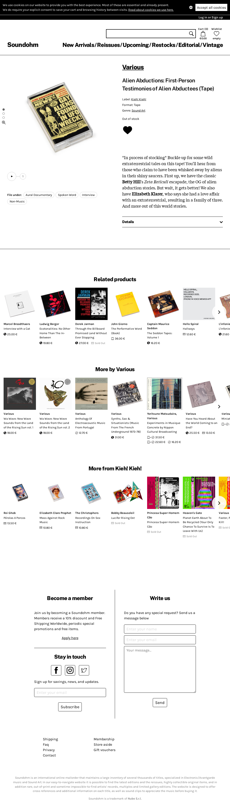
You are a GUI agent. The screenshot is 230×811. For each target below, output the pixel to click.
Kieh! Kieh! (138, 99)
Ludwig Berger (49, 324)
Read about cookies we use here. (151, 10)
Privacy (49, 750)
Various (133, 67)
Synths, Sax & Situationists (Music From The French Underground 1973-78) (126, 425)
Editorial (189, 45)
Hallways (189, 328)
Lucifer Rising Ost (123, 517)
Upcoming (136, 45)
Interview (88, 195)
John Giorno (119, 324)
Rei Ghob (10, 513)
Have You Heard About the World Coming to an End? (201, 423)
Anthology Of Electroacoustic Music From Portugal (90, 423)
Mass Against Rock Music (52, 520)
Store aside (103, 744)
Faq (46, 744)
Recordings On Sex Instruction (87, 520)
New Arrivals (78, 45)
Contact (49, 755)
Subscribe (70, 706)
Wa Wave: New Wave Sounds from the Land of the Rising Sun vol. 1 (18, 423)
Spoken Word (67, 195)
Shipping (50, 739)
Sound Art (138, 110)
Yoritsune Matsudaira (161, 413)
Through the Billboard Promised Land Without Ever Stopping (91, 333)
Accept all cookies (211, 7)
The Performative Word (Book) (126, 331)
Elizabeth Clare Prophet (55, 513)
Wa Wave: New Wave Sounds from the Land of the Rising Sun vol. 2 (55, 423)
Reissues (108, 45)
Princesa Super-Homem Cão (163, 524)
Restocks (163, 45)
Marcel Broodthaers (17, 324)
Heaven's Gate (192, 513)
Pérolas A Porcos (14, 517)
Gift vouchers (104, 750)
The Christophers (87, 513)
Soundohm (22, 44)
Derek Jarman (84, 324)
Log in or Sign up (211, 17)
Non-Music (17, 201)
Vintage (213, 45)
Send (160, 702)
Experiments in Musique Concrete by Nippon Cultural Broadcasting (163, 427)
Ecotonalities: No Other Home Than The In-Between (55, 333)
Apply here (70, 638)
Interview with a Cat (17, 328)
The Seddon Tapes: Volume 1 (159, 335)
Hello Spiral (191, 324)
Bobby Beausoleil (122, 513)
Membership (104, 739)
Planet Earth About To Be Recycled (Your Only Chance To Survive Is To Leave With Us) (198, 524)
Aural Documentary (39, 195)
